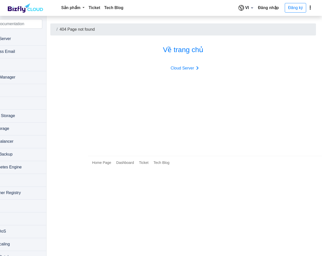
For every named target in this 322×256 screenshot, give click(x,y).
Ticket (94, 8)
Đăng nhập (268, 8)
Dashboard (125, 249)
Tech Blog (113, 8)
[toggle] (310, 8)
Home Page (101, 249)
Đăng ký (295, 8)
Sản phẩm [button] (71, 8)
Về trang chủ (197, 50)
